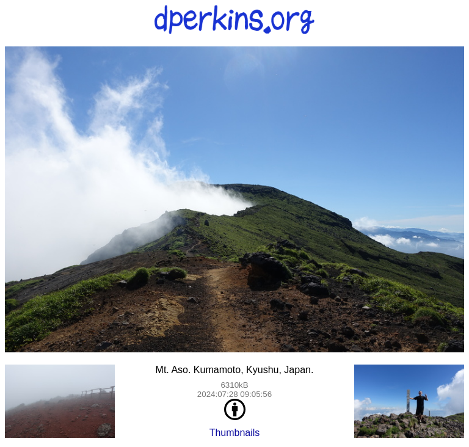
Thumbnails (234, 432)
